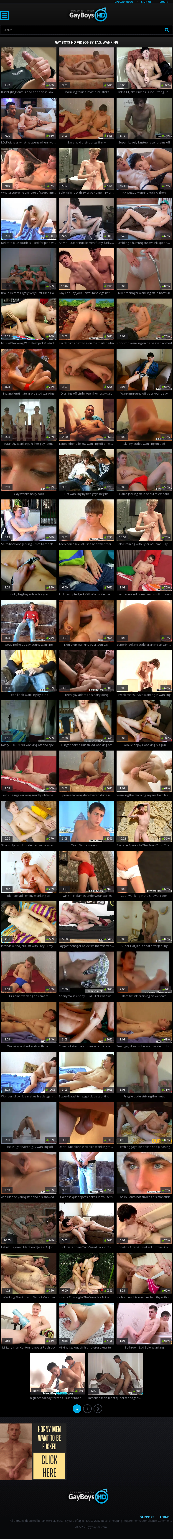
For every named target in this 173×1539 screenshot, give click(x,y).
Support (147, 1517)
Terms (165, 1517)
